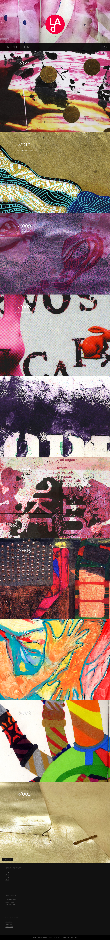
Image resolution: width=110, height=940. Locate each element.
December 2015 (10, 904)
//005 (24, 550)
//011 (24, 63)
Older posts (7, 859)
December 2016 (10, 899)
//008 (24, 307)
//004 (24, 631)
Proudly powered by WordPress (42, 937)
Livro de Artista (17, 47)
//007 (24, 388)
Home (104, 47)
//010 (24, 144)
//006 (24, 469)
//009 (24, 225)
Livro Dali (8, 924)
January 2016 (9, 902)
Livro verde (9, 927)
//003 (24, 713)
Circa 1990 (8, 922)
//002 (24, 794)
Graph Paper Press (71, 937)
